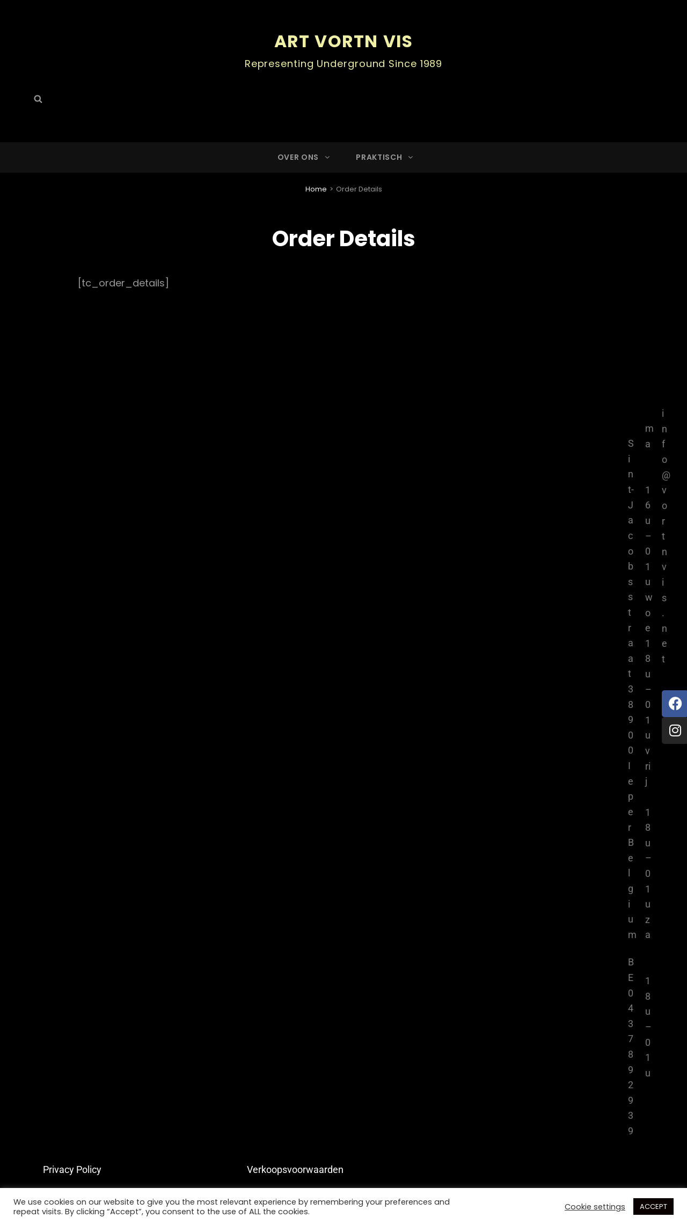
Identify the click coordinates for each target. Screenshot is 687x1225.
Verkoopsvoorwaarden (295, 1169)
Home (316, 188)
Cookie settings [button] (595, 1207)
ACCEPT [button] (653, 1206)
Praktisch (385, 156)
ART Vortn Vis (343, 41)
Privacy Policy (72, 1169)
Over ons (304, 156)
